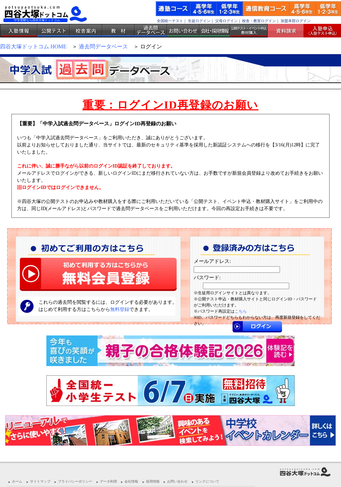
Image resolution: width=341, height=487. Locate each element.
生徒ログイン (199, 21)
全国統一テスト (170, 21)
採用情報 (153, 481)
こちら (241, 311)
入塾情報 (19, 30)
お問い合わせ (183, 30)
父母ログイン (226, 21)
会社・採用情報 (214, 30)
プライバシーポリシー (75, 481)
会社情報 (131, 481)
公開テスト (54, 30)
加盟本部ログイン (296, 21)
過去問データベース (151, 30)
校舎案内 (86, 30)
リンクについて (207, 481)
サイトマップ (40, 481)
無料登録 (119, 309)
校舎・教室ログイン (259, 21)
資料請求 (288, 30)
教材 (118, 30)
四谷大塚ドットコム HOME (33, 46)
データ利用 (108, 481)
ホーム (17, 481)
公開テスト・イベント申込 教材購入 (249, 30)
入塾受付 (319, 30)
